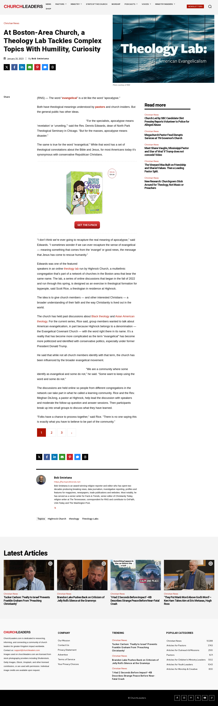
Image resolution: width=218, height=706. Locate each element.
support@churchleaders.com (27, 650)
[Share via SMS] (45, 67)
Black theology (100, 316)
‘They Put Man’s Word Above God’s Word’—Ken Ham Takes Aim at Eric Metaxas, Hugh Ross (188, 600)
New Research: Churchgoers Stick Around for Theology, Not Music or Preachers (164, 185)
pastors (100, 106)
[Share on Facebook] (14, 67)
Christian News (12, 23)
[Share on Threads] (53, 67)
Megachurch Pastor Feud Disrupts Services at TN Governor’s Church (164, 136)
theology (74, 518)
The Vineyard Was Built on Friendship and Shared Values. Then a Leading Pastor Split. (165, 168)
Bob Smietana (40, 58)
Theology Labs (90, 518)
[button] (209, 6)
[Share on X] (7, 67)
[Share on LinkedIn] (22, 67)
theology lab (71, 268)
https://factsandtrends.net (67, 482)
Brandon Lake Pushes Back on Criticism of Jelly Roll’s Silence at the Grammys (80, 599)
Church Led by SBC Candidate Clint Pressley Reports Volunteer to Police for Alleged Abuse (167, 121)
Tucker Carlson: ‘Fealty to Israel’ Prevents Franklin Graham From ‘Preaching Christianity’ (27, 600)
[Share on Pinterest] (37, 67)
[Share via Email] (30, 67)
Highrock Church (57, 518)
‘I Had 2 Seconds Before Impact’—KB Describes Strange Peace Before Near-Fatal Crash (135, 600)
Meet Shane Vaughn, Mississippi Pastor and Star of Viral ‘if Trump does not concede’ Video (167, 151)
